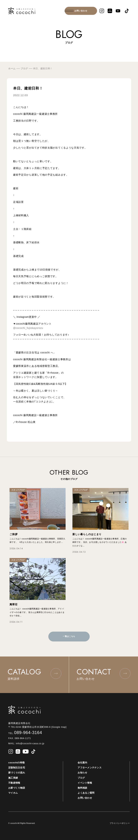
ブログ (81, 777)
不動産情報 (14, 782)
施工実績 (13, 777)
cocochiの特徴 (16, 762)
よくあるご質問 (86, 792)
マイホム (13, 792)
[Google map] (60, 727)
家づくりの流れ (16, 772)
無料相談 (82, 787)
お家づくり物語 (16, 787)
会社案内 (82, 762)
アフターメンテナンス (90, 767)
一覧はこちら (69, 636)
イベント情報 (85, 782)
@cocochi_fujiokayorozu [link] (28, 328)
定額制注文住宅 (16, 767)
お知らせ (82, 772)
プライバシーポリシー (120, 823)
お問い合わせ (81, 11)
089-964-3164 (25, 732)
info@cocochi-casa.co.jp (29, 743)
